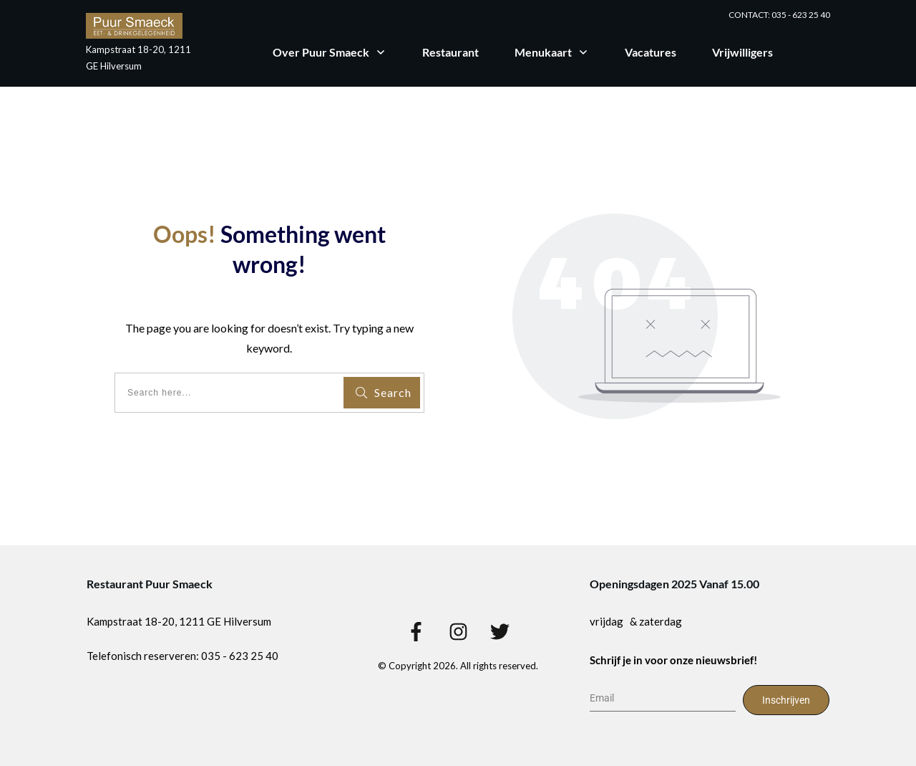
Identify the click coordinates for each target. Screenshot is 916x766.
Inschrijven (786, 700)
